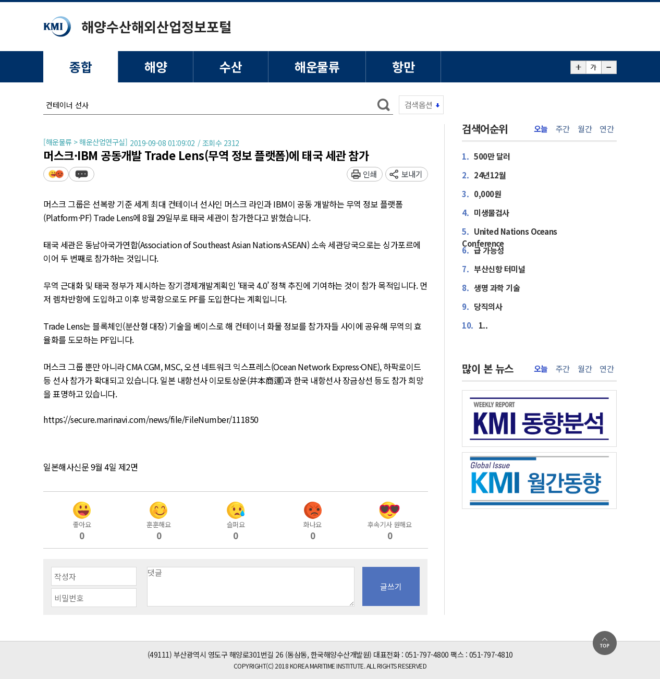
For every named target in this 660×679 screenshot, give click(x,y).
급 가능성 (483, 250)
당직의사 (482, 306)
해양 (155, 66)
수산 (230, 66)
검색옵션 (419, 104)
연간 (607, 129)
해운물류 (317, 66)
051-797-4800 (427, 654)
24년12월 (484, 174)
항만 (403, 66)
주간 (563, 129)
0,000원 (481, 193)
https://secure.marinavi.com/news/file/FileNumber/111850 (151, 420)
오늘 (541, 129)
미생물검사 (485, 212)
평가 (56, 173)
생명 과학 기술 (491, 287)
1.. (474, 325)
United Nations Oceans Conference (509, 237)
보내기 (412, 173)
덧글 (82, 173)
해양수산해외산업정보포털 (156, 26)
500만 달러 (486, 156)
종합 (80, 66)
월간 (585, 129)
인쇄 (370, 173)
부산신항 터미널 (493, 268)
